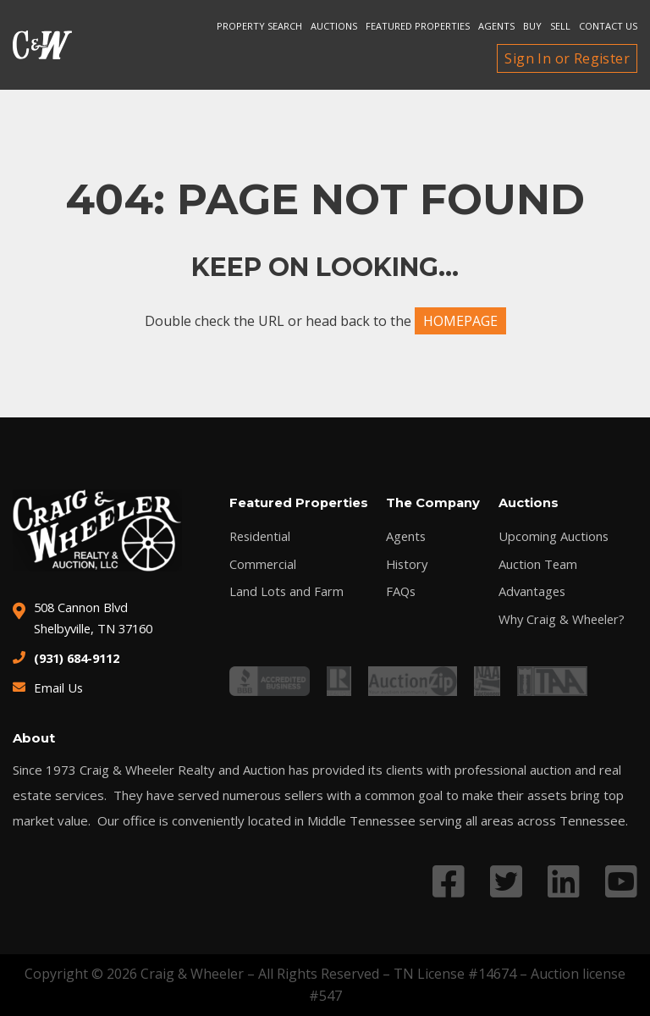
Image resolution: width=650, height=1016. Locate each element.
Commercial (263, 564)
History (406, 564)
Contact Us (608, 25)
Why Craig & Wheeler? (560, 620)
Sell (560, 25)
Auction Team (535, 564)
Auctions (334, 25)
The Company (432, 503)
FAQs (400, 592)
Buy (532, 25)
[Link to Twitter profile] (506, 881)
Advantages (530, 592)
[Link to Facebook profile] (448, 881)
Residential (261, 536)
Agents (496, 25)
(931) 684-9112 (81, 657)
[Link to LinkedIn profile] (564, 881)
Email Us (59, 687)
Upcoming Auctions (550, 536)
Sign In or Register (567, 58)
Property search (259, 25)
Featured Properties (418, 25)
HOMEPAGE (460, 321)
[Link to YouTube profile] (621, 881)
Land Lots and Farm (286, 592)
